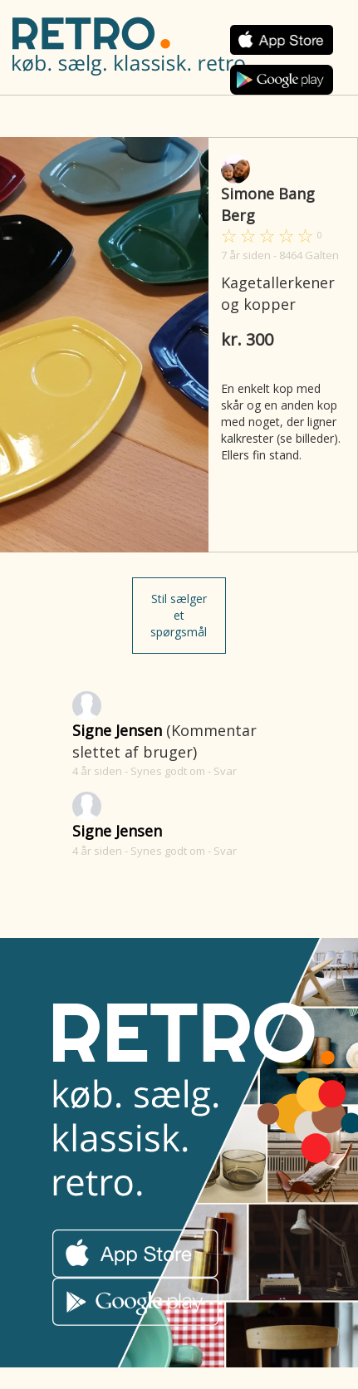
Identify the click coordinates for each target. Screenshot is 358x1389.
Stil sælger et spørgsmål (178, 615)
